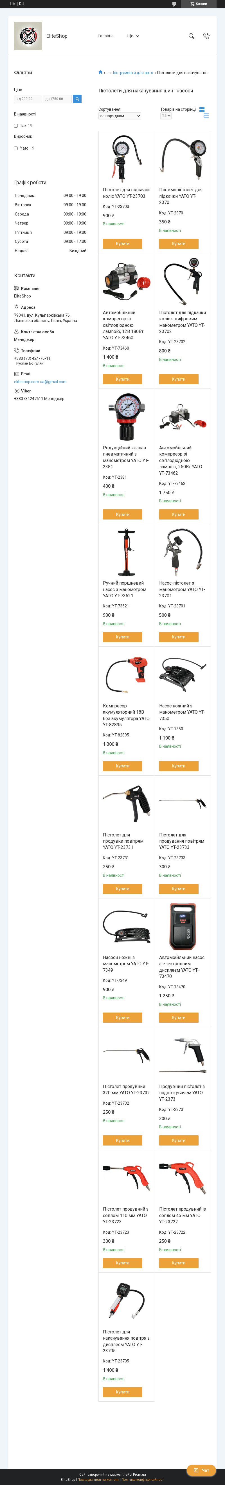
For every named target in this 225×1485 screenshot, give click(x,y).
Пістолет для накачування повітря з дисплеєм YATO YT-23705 (126, 1341)
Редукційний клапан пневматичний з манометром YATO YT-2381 (126, 457)
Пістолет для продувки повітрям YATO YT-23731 (123, 841)
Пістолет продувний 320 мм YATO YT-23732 (126, 1089)
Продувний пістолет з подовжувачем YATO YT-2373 (182, 1093)
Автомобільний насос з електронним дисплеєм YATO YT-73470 (181, 967)
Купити (122, 243)
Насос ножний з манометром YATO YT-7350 (182, 712)
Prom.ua (139, 1475)
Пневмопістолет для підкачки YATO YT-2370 (180, 196)
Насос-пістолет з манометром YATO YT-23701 (182, 589)
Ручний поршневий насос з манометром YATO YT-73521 (124, 589)
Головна (106, 36)
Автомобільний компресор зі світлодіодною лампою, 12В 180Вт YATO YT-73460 (123, 325)
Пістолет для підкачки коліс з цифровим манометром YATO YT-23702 (182, 322)
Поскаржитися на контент (98, 1480)
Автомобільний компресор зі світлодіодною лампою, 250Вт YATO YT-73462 (180, 460)
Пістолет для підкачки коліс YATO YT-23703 (126, 193)
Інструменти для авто (133, 72)
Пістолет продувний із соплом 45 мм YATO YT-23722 (182, 1215)
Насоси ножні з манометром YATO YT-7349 (126, 964)
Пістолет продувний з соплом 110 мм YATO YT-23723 (125, 1215)
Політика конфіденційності (143, 1480)
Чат (201, 1470)
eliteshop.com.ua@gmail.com (40, 381)
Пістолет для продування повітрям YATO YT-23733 (181, 841)
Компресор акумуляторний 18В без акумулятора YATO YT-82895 (126, 715)
